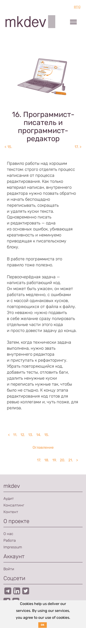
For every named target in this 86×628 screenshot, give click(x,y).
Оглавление (43, 447)
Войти (8, 569)
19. (54, 460)
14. (38, 435)
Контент (10, 512)
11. (15, 435)
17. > (78, 147)
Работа (9, 540)
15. (46, 435)
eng (77, 6)
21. (70, 460)
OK (42, 624)
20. (62, 460)
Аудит (8, 498)
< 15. (8, 147)
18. (46, 460)
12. (22, 435)
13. (30, 435)
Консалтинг (13, 505)
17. (39, 460)
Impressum (12, 547)
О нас (8, 534)
